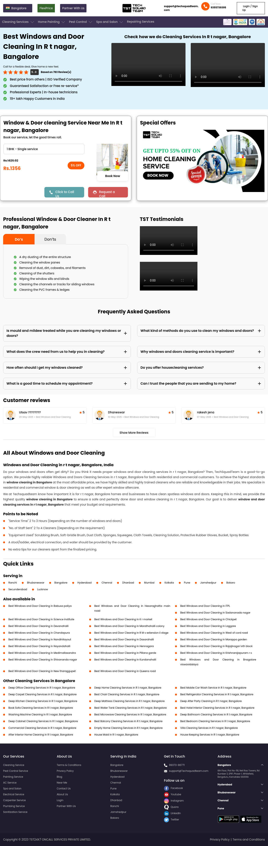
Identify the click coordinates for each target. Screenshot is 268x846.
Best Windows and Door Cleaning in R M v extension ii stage (131, 632)
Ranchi (12, 582)
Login (60, 800)
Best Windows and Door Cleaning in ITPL (205, 606)
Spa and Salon (110, 22)
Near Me (62, 782)
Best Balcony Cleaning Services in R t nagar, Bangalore (128, 721)
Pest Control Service (15, 771)
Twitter (171, 819)
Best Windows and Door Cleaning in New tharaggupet (42, 671)
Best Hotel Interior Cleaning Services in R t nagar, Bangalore (217, 708)
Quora (171, 807)
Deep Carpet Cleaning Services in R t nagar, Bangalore (42, 694)
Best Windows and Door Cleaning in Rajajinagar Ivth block (216, 646)
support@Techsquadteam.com (188, 771)
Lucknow (42, 589)
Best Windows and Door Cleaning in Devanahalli (38, 626)
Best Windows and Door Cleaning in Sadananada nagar (215, 612)
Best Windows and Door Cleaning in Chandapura (39, 632)
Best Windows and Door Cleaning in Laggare (208, 626)
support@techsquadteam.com (181, 8)
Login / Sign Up (250, 8)
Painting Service (13, 777)
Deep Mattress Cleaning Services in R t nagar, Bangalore (129, 701)
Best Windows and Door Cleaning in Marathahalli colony (129, 626)
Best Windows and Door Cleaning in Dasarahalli (124, 639)
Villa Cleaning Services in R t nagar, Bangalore (209, 728)
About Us (62, 794)
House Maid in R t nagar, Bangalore (116, 734)
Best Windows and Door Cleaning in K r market (123, 619)
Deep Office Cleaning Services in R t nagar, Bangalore (41, 687)
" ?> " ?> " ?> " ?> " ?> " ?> (43, 149)
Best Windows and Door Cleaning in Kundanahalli (125, 659)
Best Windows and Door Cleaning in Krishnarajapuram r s (216, 653)
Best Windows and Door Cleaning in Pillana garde (125, 653)
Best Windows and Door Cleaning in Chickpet (208, 619)
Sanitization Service (15, 812)
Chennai (107, 582)
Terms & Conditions (69, 765)
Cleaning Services (18, 22)
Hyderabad (84, 582)
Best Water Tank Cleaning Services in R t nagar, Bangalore (130, 708)
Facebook (173, 788)
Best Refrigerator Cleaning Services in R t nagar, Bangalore (216, 694)
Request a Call (107, 193)
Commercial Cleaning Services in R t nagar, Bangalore (42, 728)
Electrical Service (13, 794)
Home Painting (52, 22)
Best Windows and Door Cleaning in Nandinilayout (39, 639)
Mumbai (149, 582)
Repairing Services (140, 21)
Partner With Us (73, 8)
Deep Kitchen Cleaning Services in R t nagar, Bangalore (42, 701)
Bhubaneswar (35, 582)
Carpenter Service (14, 800)
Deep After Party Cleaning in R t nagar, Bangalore (211, 701)
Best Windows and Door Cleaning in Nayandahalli (39, 646)
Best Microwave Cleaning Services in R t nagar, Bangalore (130, 714)
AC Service (10, 782)
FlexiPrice (46, 8)
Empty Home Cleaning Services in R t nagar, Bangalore (128, 728)
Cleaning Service (13, 765)
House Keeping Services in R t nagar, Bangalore (209, 734)
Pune (187, 582)
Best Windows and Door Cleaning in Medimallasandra (42, 653)
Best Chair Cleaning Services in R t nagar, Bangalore (126, 694)
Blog (59, 777)
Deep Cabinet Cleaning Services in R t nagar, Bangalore (43, 721)
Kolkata (169, 582)
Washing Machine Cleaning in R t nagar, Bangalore (40, 714)
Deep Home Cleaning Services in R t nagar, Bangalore (127, 687)
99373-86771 (177, 765)
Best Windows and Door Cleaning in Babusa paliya (40, 606)
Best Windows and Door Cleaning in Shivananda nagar (42, 659)
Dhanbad (128, 582)
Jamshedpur (208, 582)
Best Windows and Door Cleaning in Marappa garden (213, 639)
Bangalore (60, 582)
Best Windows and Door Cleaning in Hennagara (124, 646)
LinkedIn (172, 813)
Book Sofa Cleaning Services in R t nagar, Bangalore (40, 708)
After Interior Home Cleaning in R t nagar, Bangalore (40, 734)
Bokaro (230, 582)
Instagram (174, 800)
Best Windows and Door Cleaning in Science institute (41, 619)
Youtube (172, 794)
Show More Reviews (134, 433)
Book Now (112, 176)
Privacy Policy (65, 771)
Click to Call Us (64, 193)
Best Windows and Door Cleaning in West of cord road (214, 632)
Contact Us (64, 788)
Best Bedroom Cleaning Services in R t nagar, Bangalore (215, 721)
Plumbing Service (14, 806)
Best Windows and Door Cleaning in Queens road (125, 671)
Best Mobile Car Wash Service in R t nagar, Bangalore (213, 687)
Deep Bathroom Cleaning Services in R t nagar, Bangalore (216, 714)
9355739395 (218, 7)
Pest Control (81, 22)
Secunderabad (17, 589)
